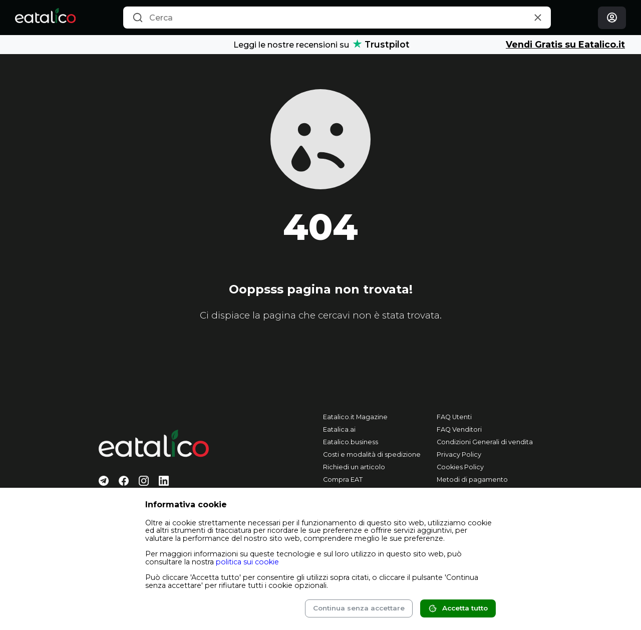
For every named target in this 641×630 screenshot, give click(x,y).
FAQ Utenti (454, 417)
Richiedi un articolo (354, 467)
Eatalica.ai (339, 429)
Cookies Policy (460, 467)
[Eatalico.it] (45, 17)
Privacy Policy (459, 454)
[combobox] (337, 18)
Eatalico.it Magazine (355, 417)
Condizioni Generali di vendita (485, 442)
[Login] (612, 18)
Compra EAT (343, 479)
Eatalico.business (350, 442)
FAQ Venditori (459, 429)
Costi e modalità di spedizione (372, 454)
